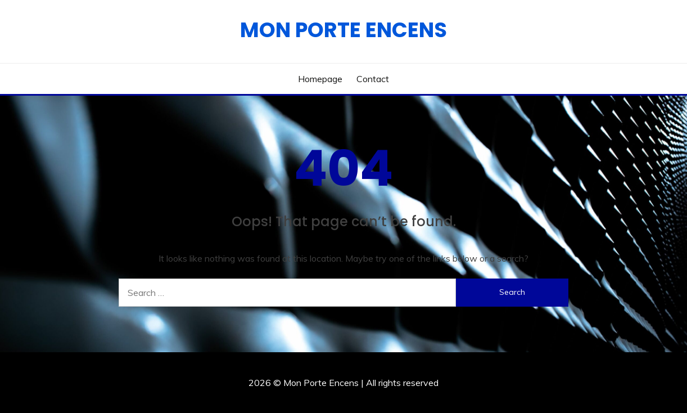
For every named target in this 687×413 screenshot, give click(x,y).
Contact (372, 78)
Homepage (320, 78)
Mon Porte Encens (343, 29)
